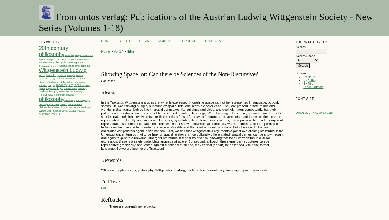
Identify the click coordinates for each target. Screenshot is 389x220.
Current (188, 41)
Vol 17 (118, 51)
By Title (308, 83)
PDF (104, 187)
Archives (212, 41)
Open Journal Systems (314, 112)
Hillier (131, 51)
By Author (310, 80)
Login (144, 41)
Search (164, 41)
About (125, 41)
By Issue (309, 77)
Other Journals (313, 87)
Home (106, 41)
